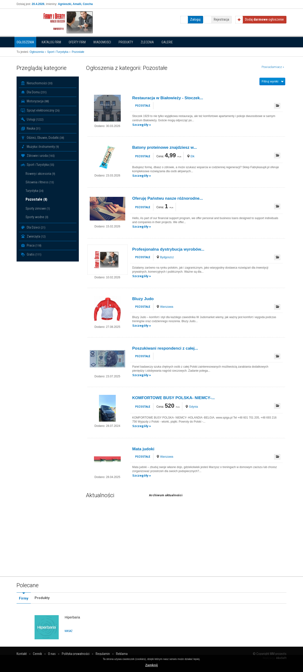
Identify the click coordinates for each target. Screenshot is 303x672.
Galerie (167, 42)
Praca (31, 245)
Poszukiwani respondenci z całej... (165, 348)
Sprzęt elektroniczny (40, 110)
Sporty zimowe (38, 208)
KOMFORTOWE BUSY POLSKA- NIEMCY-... (173, 398)
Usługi (32, 119)
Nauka (30, 128)
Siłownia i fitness (40, 182)
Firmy (23, 598)
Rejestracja (221, 19)
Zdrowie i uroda (38, 155)
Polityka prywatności (75, 654)
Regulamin (103, 654)
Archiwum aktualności (166, 495)
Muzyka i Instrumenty (40, 146)
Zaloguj (195, 19)
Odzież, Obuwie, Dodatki (42, 137)
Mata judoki (143, 449)
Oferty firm (77, 42)
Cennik (37, 654)
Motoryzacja (35, 101)
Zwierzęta (33, 236)
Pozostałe (36, 199)
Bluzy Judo (143, 299)
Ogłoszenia (25, 42)
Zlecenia (147, 42)
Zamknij (151, 665)
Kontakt (22, 654)
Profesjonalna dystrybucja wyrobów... (168, 249)
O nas (52, 654)
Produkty (126, 42)
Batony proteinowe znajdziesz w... (164, 147)
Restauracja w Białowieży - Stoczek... (167, 98)
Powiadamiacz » (273, 67)
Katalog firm (51, 42)
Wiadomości (102, 42)
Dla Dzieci (33, 227)
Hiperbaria (72, 617)
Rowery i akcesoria (40, 174)
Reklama (122, 654)
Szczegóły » (141, 124)
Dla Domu (34, 92)
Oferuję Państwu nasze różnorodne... (167, 198)
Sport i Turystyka (37, 165)
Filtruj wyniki (270, 81)
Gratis (31, 255)
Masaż (68, 631)
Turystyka (35, 191)
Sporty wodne (37, 217)
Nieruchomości (37, 83)
